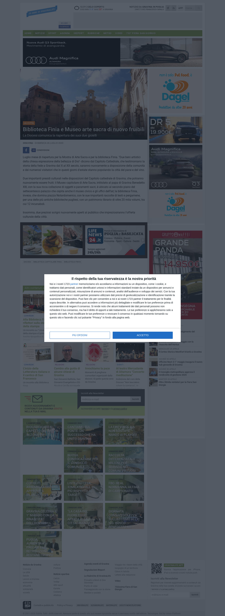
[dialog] (112, 308)
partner (74, 284)
